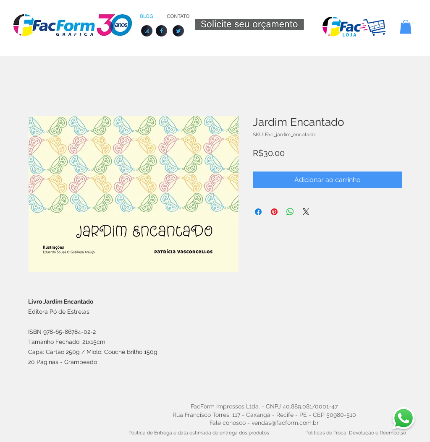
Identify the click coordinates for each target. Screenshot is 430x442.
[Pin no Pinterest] (274, 212)
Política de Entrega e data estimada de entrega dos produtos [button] (198, 433)
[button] (406, 27)
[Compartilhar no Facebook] (258, 212)
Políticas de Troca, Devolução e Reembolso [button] (355, 433)
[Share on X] (306, 212)
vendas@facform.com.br (285, 422)
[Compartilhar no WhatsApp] (290, 212)
